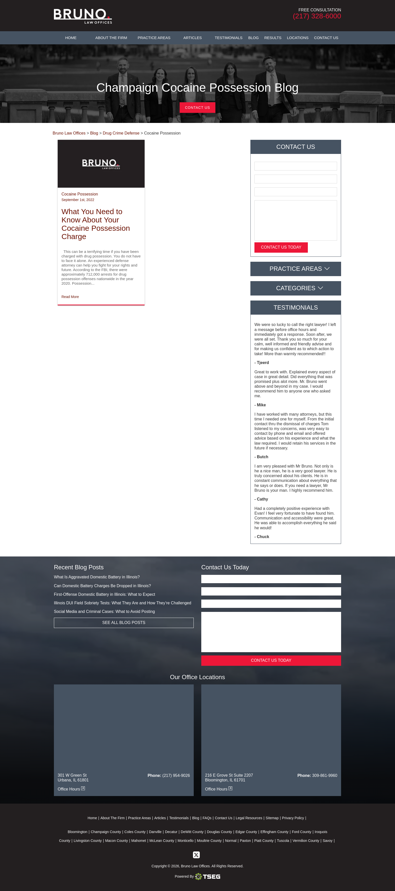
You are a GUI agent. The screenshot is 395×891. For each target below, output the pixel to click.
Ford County (301, 832)
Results (272, 38)
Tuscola (283, 841)
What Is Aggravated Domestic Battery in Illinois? (97, 577)
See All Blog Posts (123, 622)
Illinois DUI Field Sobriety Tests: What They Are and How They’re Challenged (122, 603)
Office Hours (71, 789)
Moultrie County (209, 841)
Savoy (328, 841)
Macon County (116, 841)
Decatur (171, 832)
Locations (298, 38)
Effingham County (274, 832)
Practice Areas (154, 38)
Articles (192, 38)
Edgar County (246, 832)
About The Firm (111, 38)
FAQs (207, 818)
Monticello (185, 841)
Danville (155, 832)
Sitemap (272, 818)
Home (71, 38)
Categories (295, 288)
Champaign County (106, 832)
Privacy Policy (293, 818)
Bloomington (77, 832)
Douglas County (219, 832)
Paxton (245, 841)
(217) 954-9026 (176, 775)
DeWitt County (192, 832)
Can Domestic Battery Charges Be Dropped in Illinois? (102, 586)
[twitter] (196, 854)
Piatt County (263, 841)
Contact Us (326, 38)
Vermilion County (305, 841)
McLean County (161, 841)
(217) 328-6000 (317, 16)
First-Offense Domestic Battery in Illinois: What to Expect (104, 594)
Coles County (135, 832)
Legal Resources (249, 818)
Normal (230, 841)
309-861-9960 (324, 775)
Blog (253, 38)
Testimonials (229, 38)
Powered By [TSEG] (197, 876)
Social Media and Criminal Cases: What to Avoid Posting (104, 611)
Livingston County (88, 841)
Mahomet (138, 841)
